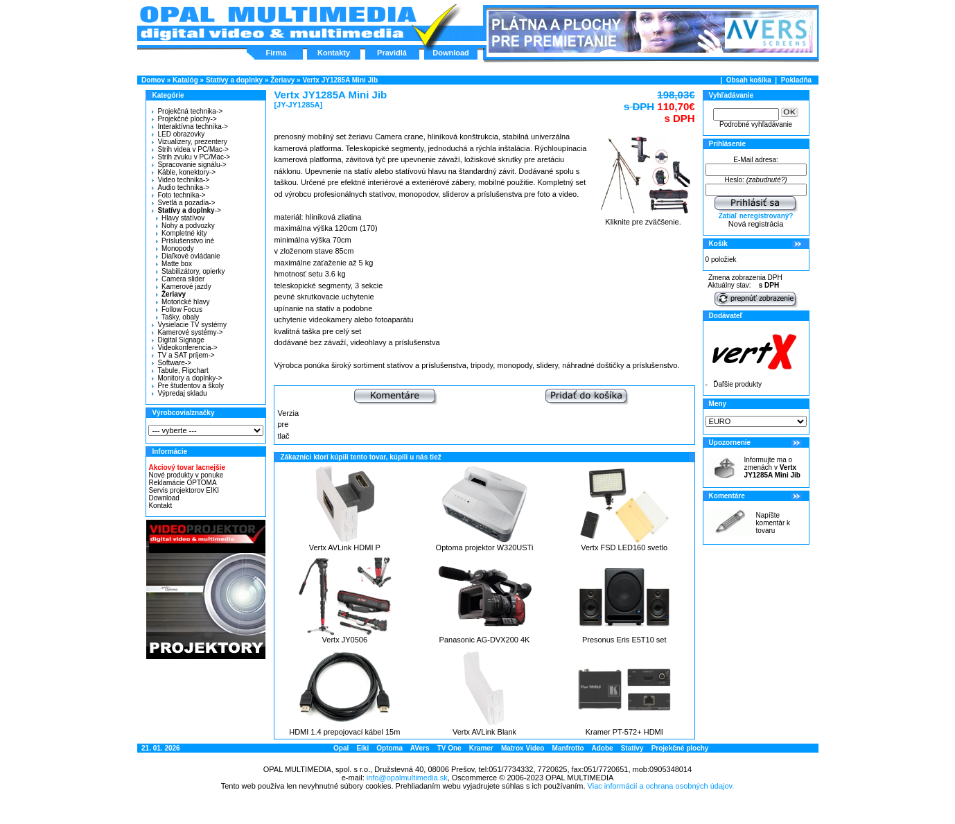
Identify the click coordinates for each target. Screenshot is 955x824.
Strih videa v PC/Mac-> (190, 149)
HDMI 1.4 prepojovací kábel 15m (344, 732)
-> (184, 210)
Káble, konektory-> (184, 172)
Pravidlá (392, 53)
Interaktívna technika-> (189, 126)
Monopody (175, 248)
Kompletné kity (181, 233)
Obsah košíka (748, 80)
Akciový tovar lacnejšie (186, 467)
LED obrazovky (178, 134)
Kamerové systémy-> (187, 332)
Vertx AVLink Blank (484, 732)
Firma (276, 53)
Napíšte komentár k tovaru (773, 522)
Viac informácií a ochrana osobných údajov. (661, 786)
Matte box (174, 264)
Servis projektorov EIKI (183, 490)
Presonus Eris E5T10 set (624, 639)
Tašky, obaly (177, 317)
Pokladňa (796, 80)
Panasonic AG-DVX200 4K (484, 639)
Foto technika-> (178, 195)
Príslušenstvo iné (185, 241)
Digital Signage (178, 340)
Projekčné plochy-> (184, 119)
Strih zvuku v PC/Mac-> (191, 157)
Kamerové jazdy (183, 286)
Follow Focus (179, 309)
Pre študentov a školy (188, 385)
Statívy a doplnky (234, 80)
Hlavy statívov (180, 218)
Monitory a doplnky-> (187, 378)
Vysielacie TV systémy (189, 324)
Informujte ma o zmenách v (772, 467)
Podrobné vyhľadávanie (755, 124)
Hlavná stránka (277, 23)
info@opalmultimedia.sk (407, 777)
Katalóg (185, 80)
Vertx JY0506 (344, 639)
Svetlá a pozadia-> (183, 203)
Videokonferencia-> (184, 347)
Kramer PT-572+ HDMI (624, 732)
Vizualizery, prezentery (189, 142)
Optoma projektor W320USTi (485, 547)
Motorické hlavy (182, 302)
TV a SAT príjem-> (183, 355)
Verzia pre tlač (288, 424)
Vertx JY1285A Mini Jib (340, 80)
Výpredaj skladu (179, 393)
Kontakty (333, 53)
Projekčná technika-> (187, 111)
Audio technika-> (180, 187)
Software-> (171, 363)
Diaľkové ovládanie (188, 256)
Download (450, 53)
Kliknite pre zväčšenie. (643, 218)
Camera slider (180, 279)
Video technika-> (180, 180)
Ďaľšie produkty (737, 384)
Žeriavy (282, 80)
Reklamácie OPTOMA (182, 482)
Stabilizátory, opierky (190, 271)
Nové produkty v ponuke (185, 475)
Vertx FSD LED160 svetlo (624, 547)
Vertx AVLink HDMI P (344, 547)
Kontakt (160, 505)
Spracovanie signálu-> (189, 164)
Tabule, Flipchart (180, 370)
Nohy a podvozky (185, 225)
